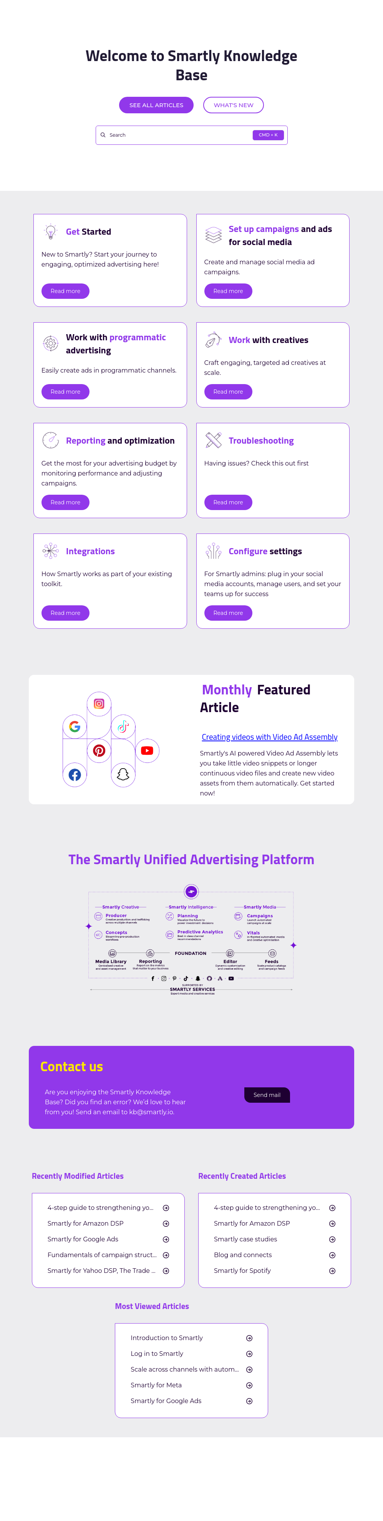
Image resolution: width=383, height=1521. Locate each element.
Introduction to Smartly (167, 1338)
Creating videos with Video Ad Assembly (270, 737)
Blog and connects (243, 1255)
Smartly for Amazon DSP (86, 1224)
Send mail (267, 1095)
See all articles (156, 105)
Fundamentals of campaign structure (105, 1255)
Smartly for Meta (156, 1385)
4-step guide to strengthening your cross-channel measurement (108, 1208)
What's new (234, 105)
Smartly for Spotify (242, 1271)
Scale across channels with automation (190, 1370)
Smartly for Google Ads (83, 1239)
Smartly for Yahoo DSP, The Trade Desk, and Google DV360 (108, 1271)
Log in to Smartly (157, 1354)
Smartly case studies (245, 1239)
